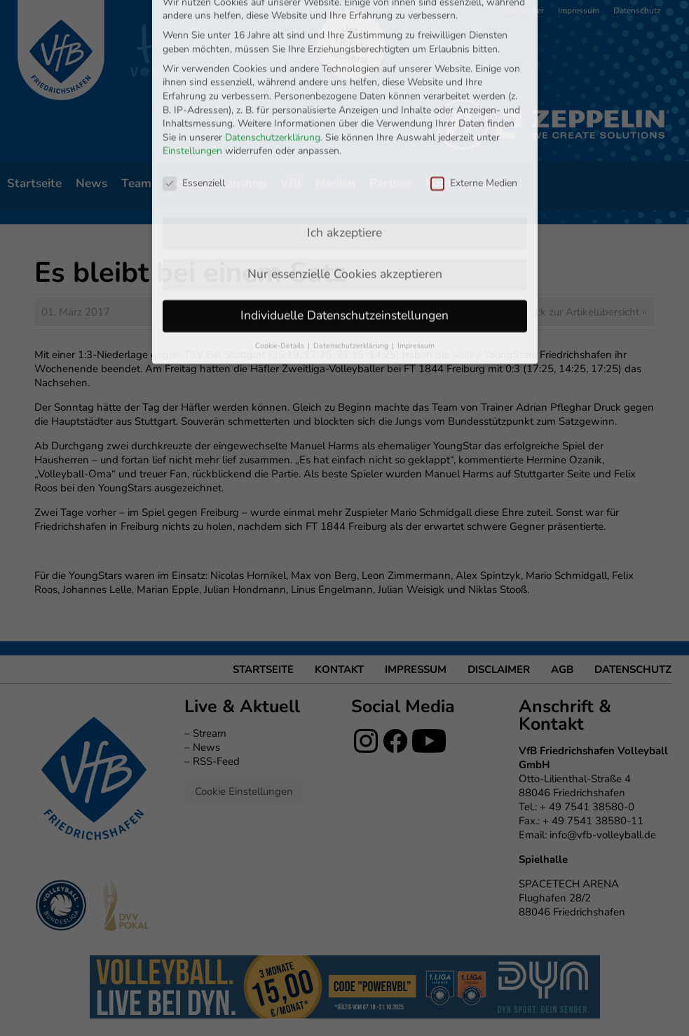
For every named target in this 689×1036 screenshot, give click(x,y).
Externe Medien (473, 123)
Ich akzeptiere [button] (344, 172)
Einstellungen (192, 91)
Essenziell (194, 123)
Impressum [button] (416, 285)
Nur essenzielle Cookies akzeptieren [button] (344, 213)
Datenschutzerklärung (272, 77)
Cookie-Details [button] (280, 285)
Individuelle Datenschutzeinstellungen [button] (344, 255)
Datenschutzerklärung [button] (351, 285)
